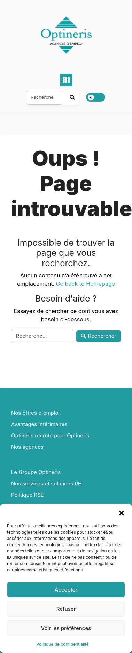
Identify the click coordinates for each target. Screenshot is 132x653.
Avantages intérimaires (39, 424)
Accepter (66, 589)
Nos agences (27, 447)
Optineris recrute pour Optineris (50, 435)
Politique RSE (27, 494)
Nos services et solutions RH (46, 483)
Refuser (66, 609)
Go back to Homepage (85, 283)
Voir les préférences (66, 628)
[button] (121, 512)
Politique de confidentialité (62, 644)
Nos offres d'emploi (35, 412)
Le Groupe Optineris (36, 472)
